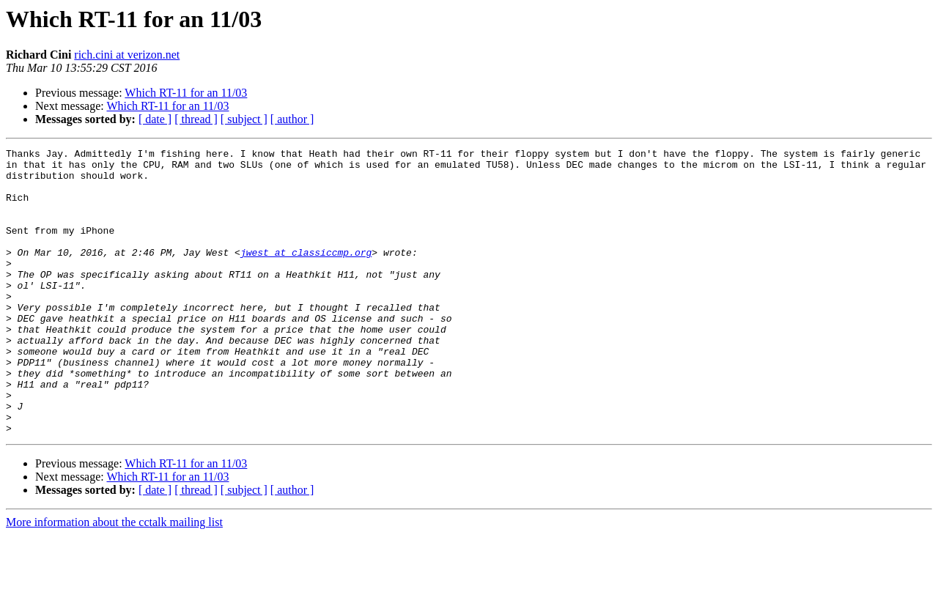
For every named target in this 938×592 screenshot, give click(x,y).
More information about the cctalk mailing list (114, 579)
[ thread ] (196, 119)
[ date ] (155, 119)
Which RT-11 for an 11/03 (186, 92)
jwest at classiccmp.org (306, 274)
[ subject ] (244, 119)
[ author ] (292, 119)
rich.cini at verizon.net (127, 54)
